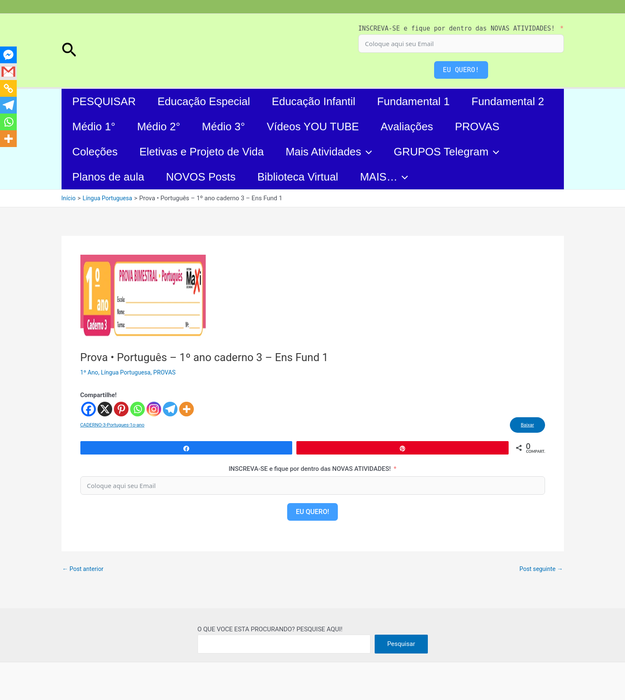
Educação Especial (203, 101)
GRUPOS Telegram (446, 151)
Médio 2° (158, 126)
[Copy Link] (8, 88)
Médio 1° (94, 126)
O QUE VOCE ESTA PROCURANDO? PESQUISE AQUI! (270, 629)
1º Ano (90, 372)
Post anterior (84, 571)
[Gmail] (8, 71)
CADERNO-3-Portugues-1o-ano (114, 426)
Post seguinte (540, 571)
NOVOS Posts (201, 176)
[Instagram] (154, 409)
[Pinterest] (121, 409)
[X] (105, 409)
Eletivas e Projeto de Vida (201, 151)
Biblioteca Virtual (297, 176)
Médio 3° (223, 126)
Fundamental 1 (413, 101)
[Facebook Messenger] (8, 54)
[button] (69, 50)
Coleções (95, 151)
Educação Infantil (313, 101)
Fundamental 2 (507, 101)
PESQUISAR (104, 101)
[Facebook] (88, 409)
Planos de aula (108, 176)
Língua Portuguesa (128, 372)
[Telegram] (170, 409)
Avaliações (407, 126)
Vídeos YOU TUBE (313, 126)
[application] (366, 151)
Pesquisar (401, 644)
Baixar (525, 426)
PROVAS (477, 126)
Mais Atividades (328, 151)
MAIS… (384, 176)
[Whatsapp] (137, 409)
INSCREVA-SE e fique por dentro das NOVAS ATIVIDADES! (456, 28)
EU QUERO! (461, 70)
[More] (186, 409)
